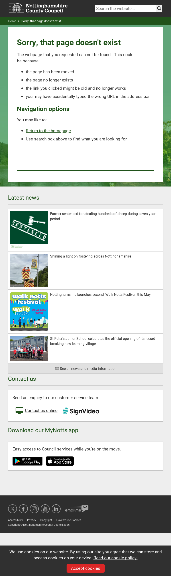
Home (13, 21)
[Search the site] (159, 8)
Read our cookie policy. (116, 557)
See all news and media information (86, 368)
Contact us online (36, 410)
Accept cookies (85, 568)
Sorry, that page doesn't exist (41, 21)
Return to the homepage (48, 130)
